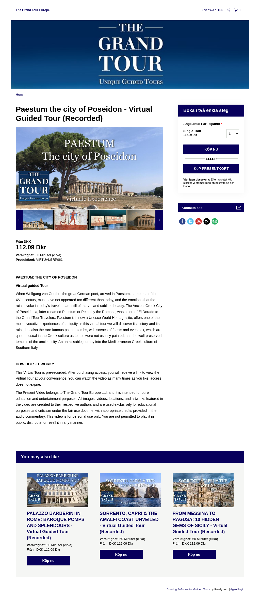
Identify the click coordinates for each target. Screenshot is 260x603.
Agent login (237, 589)
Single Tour (198, 133)
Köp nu (211, 149)
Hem (19, 94)
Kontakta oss (192, 208)
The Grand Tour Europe (33, 10)
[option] (34, 220)
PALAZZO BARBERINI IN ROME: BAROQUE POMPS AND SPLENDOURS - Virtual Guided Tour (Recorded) (56, 525)
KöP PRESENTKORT (211, 169)
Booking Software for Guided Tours (188, 589)
